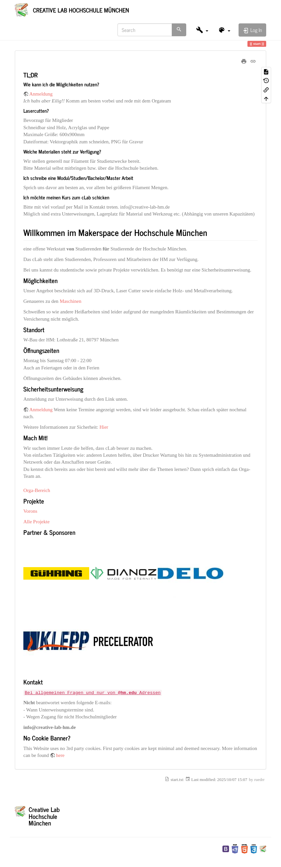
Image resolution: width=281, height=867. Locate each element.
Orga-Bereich (36, 490)
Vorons (30, 511)
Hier (103, 427)
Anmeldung (41, 94)
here (60, 755)
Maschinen (70, 301)
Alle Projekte (36, 521)
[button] (202, 30)
